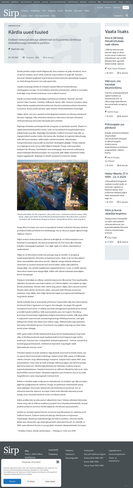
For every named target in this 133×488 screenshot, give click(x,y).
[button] (58, 462)
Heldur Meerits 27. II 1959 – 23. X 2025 (116, 175)
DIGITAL (128, 485)
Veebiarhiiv (118, 16)
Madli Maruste (17, 49)
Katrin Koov (112, 112)
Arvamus (24, 11)
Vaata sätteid (50, 481)
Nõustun (12, 481)
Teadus (24, 16)
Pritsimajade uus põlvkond (114, 126)
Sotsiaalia (78, 11)
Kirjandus (52, 11)
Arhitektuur (35, 11)
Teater (86, 11)
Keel (31, 16)
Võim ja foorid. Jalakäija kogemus (115, 212)
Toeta (126, 7)
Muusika (68, 11)
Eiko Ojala (112, 237)
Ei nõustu (31, 481)
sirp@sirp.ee (30, 457)
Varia (53, 16)
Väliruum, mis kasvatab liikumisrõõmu (113, 85)
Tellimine (116, 7)
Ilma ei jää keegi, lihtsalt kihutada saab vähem (114, 41)
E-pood (100, 7)
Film (44, 11)
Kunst (60, 11)
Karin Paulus (113, 157)
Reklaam (108, 7)
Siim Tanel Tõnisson (116, 68)
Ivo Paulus (109, 161)
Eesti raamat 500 (42, 16)
